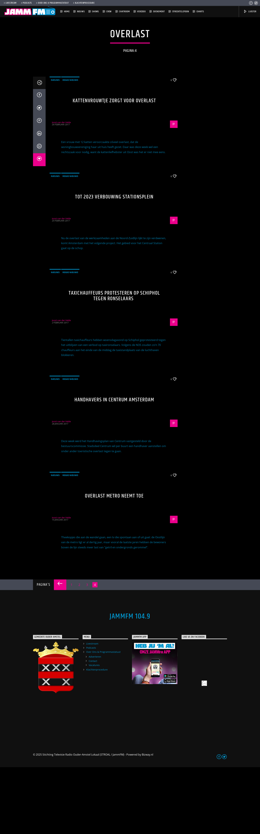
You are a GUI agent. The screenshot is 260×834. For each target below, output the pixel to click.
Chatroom (124, 11)
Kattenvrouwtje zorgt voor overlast (114, 168)
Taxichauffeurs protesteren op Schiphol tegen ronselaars (114, 363)
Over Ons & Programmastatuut (52, 3)
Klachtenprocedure (83, 3)
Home (67, 11)
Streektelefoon (180, 11)
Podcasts (26, 3)
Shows (95, 11)
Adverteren (95, 723)
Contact (93, 727)
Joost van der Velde (61, 189)
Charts (200, 11)
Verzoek (141, 11)
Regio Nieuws (70, 146)
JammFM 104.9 (130, 683)
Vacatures (94, 732)
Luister (249, 11)
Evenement (159, 11)
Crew (109, 11)
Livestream (10, 3)
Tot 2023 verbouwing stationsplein (114, 264)
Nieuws (81, 11)
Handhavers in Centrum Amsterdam (114, 467)
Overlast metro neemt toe (114, 563)
